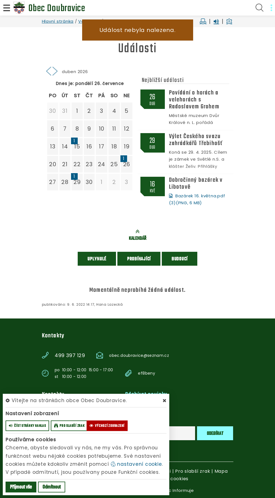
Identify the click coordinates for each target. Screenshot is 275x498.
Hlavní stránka (58, 21)
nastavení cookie (136, 464)
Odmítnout (51, 487)
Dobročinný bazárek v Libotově (196, 183)
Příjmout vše (21, 487)
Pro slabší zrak (192, 471)
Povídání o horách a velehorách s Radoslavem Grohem (194, 99)
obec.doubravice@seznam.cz (139, 355)
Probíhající (139, 259)
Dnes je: (65, 83)
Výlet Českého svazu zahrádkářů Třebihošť (196, 140)
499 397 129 (70, 355)
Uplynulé (96, 259)
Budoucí (179, 259)
